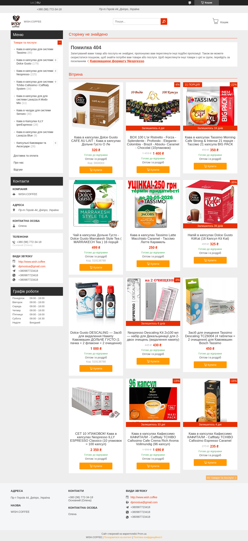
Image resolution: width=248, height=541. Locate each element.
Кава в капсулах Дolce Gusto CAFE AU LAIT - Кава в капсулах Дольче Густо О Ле (96, 141)
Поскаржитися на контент (118, 537)
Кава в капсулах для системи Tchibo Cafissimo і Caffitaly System (34, 85)
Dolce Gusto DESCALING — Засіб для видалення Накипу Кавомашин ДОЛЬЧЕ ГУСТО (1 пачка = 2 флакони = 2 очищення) (96, 338)
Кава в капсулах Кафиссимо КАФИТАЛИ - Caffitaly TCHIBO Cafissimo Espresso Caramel (210, 437)
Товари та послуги (25, 42)
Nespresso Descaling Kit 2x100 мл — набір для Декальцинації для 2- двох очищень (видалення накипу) (153, 336)
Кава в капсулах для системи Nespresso (34, 72)
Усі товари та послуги (220, 477)
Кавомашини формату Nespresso (117, 61)
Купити (97, 169)
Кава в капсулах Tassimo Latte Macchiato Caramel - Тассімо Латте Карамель (153, 238)
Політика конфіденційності (147, 537)
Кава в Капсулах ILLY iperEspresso (29, 123)
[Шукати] (164, 21)
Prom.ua (142, 533)
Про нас (19, 162)
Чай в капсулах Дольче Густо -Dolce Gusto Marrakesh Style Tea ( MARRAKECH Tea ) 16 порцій (96, 238)
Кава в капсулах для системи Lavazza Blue (34, 133)
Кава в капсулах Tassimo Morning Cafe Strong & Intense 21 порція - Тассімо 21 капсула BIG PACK (210, 141)
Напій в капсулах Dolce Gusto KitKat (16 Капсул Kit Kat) (210, 236)
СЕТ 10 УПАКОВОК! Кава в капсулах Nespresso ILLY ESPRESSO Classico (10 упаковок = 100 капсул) (96, 439)
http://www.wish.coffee (31, 261)
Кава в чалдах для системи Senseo (33, 112)
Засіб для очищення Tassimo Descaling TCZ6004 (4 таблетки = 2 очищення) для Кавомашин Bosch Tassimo (210, 338)
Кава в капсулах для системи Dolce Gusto (34, 61)
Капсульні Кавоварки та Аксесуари (31, 144)
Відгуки (18, 169)
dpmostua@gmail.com (32, 266)
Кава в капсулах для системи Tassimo (34, 51)
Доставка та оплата (26, 155)
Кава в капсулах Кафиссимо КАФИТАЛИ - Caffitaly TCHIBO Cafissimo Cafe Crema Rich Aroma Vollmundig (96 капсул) (153, 439)
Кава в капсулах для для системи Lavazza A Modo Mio (31, 99)
